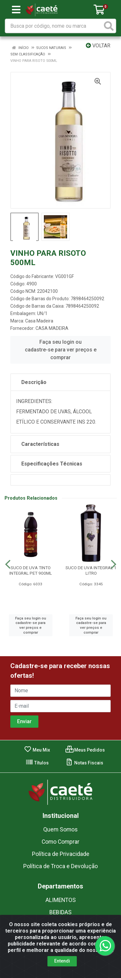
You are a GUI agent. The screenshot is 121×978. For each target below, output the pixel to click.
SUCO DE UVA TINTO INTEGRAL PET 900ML (30, 570)
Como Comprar (60, 842)
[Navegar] (8, 564)
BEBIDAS (60, 912)
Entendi (62, 961)
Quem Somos (60, 829)
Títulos (37, 762)
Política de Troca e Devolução (60, 866)
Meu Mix (37, 750)
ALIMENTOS (60, 900)
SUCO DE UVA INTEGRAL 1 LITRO (91, 570)
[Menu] (16, 9)
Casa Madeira (39, 320)
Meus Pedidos (85, 750)
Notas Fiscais (84, 762)
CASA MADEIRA (51, 328)
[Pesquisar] (109, 26)
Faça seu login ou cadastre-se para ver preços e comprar (60, 349)
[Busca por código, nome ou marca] (53, 26)
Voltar (98, 46)
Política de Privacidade (60, 854)
